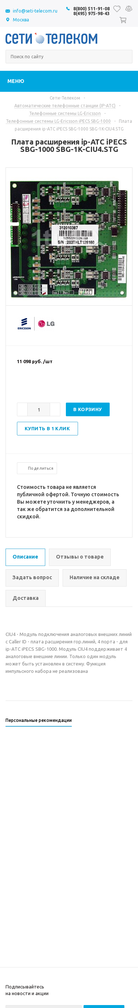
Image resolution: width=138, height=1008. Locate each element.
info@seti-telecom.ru (35, 10)
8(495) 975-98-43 (91, 13)
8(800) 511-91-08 (91, 8)
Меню (15, 81)
